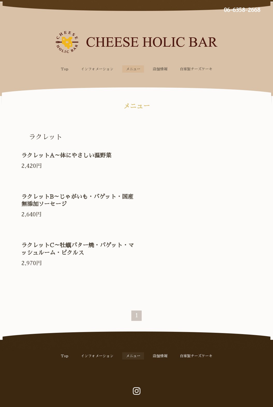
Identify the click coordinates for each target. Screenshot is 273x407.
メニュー (133, 69)
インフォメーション (97, 69)
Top (64, 69)
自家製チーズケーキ (196, 69)
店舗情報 (160, 69)
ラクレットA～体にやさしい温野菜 (66, 155)
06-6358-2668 (242, 10)
